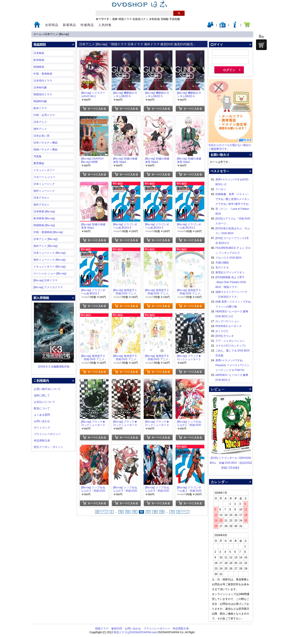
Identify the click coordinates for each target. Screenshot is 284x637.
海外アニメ (40, 128)
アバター (220, 189)
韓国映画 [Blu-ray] (44, 225)
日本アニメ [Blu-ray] (57, 34)
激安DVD (116, 628)
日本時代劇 (40, 87)
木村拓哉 (154, 19)
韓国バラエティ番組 (45, 149)
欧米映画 (39, 60)
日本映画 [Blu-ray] (44, 211)
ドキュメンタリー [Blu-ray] (49, 266)
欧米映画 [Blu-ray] (44, 218)
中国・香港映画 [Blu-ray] (48, 232)
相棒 (115, 19)
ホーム (37, 34)
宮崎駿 (165, 19)
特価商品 (87, 25)
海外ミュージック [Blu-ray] (49, 259)
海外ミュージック (44, 190)
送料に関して (42, 395)
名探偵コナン (140, 19)
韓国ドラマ (125, 19)
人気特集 (105, 25)
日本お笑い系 (41, 135)
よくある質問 (42, 414)
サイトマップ (42, 427)
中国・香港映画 (43, 73)
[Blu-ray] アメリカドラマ (48, 287)
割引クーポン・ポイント (48, 447)
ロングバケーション (227, 321)
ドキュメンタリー (44, 170)
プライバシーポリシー (47, 434)
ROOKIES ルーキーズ (228, 326)
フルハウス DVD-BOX (228, 257)
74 (172, 511)
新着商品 (69, 25)
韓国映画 (39, 66)
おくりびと (222, 331)
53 (121, 511)
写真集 (37, 156)
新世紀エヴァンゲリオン (230, 272)
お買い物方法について (47, 389)
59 (161, 511)
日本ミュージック (44, 184)
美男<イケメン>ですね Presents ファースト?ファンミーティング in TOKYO (232, 365)
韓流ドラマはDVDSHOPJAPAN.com (135, 632)
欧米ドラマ (40, 108)
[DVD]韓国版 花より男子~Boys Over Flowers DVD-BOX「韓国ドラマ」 (231, 282)
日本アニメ (40, 122)
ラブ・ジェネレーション (230, 340)
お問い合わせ (42, 421)
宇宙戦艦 (174, 19)
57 (148, 511)
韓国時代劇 (40, 101)
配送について (42, 408)
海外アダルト (41, 204)
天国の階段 (222, 262)
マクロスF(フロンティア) (230, 345)
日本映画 (39, 53)
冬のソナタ (222, 267)
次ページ (183, 511)
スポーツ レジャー (44, 177)
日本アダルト (41, 197)
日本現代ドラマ (43, 80)
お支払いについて (44, 401)
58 (155, 511)
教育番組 (39, 163)
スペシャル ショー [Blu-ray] (50, 273)
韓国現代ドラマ (43, 94)
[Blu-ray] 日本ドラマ (45, 280)
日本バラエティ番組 (45, 142)
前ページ (101, 511)
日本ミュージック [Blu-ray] (49, 252)
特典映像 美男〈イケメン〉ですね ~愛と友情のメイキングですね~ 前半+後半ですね (232, 199)
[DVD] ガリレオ (224, 335)
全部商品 (51, 25)
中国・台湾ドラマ (44, 115)
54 (127, 511)
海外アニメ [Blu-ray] (45, 246)
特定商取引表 (42, 440)
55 (134, 511)
